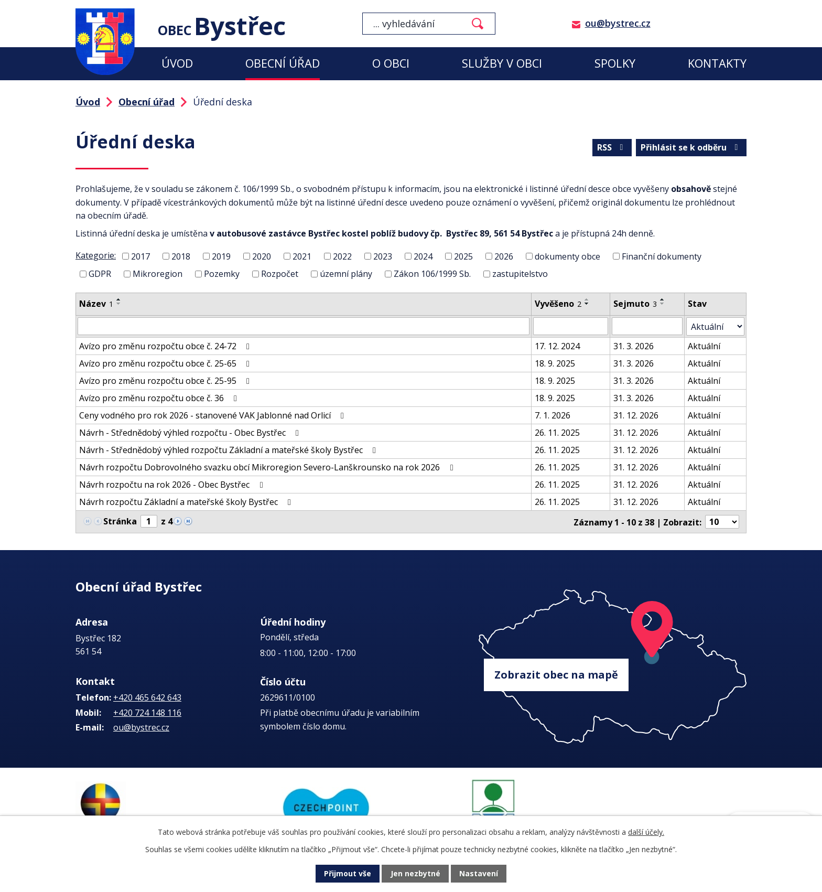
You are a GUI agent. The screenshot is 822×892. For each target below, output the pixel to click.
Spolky (614, 63)
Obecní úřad (282, 63)
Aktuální (704, 345)
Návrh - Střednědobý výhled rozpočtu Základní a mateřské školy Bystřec (229, 449)
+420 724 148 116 (147, 711)
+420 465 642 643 (147, 696)
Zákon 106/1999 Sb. (432, 274)
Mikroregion (157, 274)
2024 (423, 256)
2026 (503, 256)
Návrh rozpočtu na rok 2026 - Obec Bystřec (172, 484)
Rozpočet (279, 274)
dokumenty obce (567, 256)
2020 (261, 256)
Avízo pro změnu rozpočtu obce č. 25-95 (166, 380)
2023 (382, 256)
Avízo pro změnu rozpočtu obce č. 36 (160, 397)
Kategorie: (95, 255)
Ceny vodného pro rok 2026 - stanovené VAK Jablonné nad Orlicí (213, 415)
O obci (390, 63)
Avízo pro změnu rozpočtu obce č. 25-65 (166, 363)
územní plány (346, 274)
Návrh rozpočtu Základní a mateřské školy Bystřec (187, 501)
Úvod (177, 63)
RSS (611, 147)
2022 (342, 256)
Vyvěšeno (558, 303)
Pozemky (222, 274)
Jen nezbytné (415, 874)
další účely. (646, 832)
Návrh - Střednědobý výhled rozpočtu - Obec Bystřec (190, 432)
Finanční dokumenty (661, 256)
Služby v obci (502, 63)
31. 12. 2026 (635, 415)
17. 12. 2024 (557, 345)
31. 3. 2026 (633, 345)
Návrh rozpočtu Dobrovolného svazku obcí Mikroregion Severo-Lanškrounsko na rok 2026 (268, 466)
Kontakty (717, 63)
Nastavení (478, 874)
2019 (221, 256)
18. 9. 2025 (555, 363)
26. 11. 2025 (557, 432)
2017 (140, 256)
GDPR (100, 274)
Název (96, 303)
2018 (180, 256)
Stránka (120, 520)
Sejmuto (635, 303)
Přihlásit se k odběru (691, 147)
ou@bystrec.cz (618, 23)
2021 (302, 256)
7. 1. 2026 (553, 415)
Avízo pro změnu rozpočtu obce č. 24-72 (166, 345)
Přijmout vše (348, 874)
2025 (463, 256)
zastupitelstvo (520, 274)
